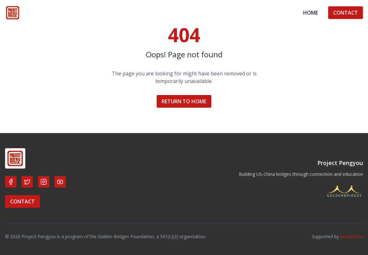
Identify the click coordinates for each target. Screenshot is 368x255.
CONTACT (345, 12)
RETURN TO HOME (184, 101)
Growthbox (351, 236)
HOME (310, 12)
